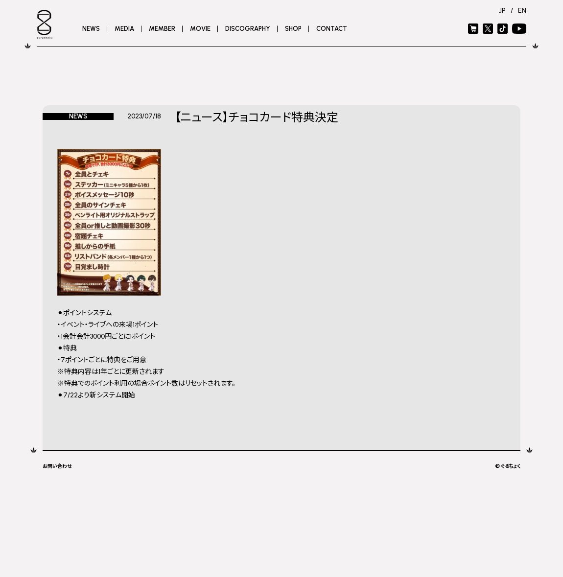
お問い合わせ (57, 465)
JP (502, 10)
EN (522, 10)
